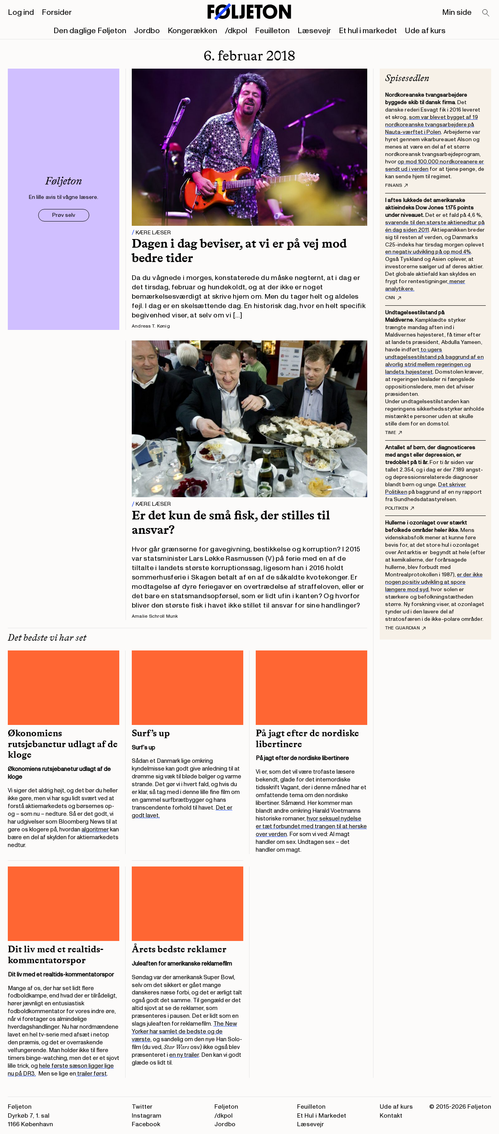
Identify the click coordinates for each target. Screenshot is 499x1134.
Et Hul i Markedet (321, 1115)
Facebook (146, 1124)
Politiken (399, 508)
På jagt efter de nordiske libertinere (307, 739)
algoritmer (95, 830)
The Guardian (405, 628)
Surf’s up (151, 733)
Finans (396, 186)
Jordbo (147, 30)
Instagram (146, 1115)
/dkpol (236, 30)
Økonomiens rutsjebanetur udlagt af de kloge (63, 744)
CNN (393, 298)
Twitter (142, 1106)
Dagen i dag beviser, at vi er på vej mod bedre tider (239, 250)
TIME (393, 433)
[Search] (486, 13)
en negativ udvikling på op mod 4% (428, 251)
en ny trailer (184, 1055)
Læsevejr (314, 30)
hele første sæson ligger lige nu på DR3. (61, 1070)
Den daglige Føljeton (89, 30)
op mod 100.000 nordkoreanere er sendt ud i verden (434, 165)
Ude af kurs (425, 30)
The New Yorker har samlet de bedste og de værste (184, 1032)
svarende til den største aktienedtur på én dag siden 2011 (435, 226)
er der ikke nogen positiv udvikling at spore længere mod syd (434, 582)
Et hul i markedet (368, 30)
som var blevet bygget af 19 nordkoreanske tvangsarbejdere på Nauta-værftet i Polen (431, 124)
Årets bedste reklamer (179, 949)
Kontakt (391, 1115)
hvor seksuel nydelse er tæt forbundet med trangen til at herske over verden (311, 826)
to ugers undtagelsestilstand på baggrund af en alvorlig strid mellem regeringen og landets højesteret (434, 361)
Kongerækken (192, 30)
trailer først (91, 1074)
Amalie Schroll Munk (155, 616)
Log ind (21, 12)
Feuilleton (272, 30)
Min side (457, 12)
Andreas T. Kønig (151, 326)
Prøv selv (63, 215)
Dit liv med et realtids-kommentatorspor (55, 955)
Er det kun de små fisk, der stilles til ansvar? (231, 522)
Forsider (57, 12)
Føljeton (226, 1106)
